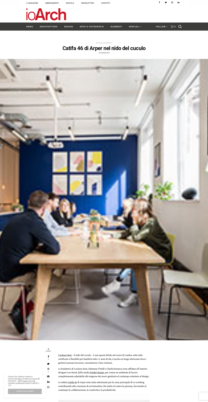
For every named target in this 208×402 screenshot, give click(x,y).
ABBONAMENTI (52, 3)
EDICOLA (70, 3)
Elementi (107, 43)
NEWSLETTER (87, 3)
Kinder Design (97, 372)
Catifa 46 (72, 382)
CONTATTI (105, 3)
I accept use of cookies (25, 391)
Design (99, 43)
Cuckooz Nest (65, 355)
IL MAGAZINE (32, 3)
